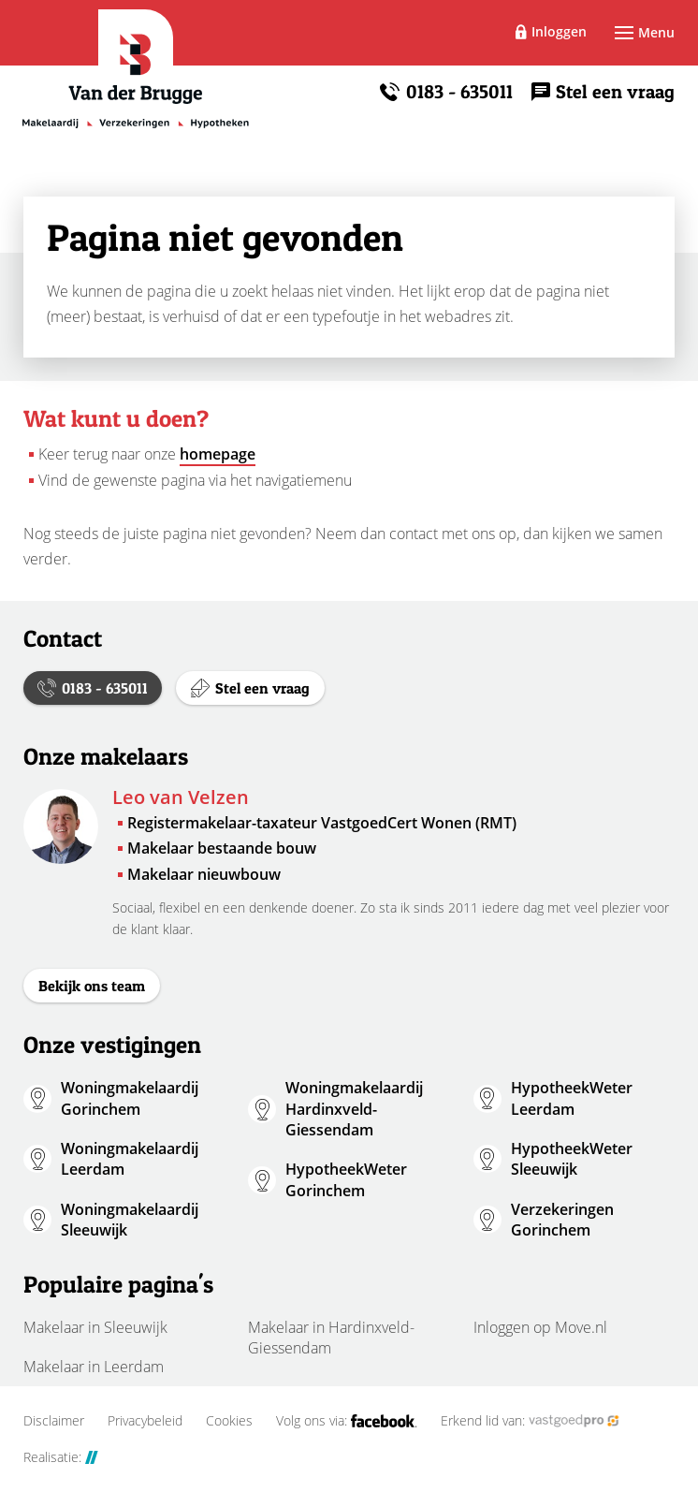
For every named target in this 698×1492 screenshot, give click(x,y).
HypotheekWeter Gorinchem (346, 1179)
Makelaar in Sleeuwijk (95, 1327)
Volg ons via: (346, 1420)
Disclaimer (53, 1420)
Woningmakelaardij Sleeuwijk (129, 1219)
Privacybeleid (145, 1420)
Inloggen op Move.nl (540, 1327)
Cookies (229, 1420)
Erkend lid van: (530, 1420)
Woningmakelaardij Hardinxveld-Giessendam (354, 1108)
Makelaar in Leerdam (93, 1366)
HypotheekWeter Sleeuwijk (572, 1158)
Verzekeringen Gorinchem (562, 1219)
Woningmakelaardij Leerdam (129, 1158)
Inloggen (559, 31)
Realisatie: (60, 1457)
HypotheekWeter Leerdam (572, 1098)
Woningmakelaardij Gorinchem (129, 1098)
